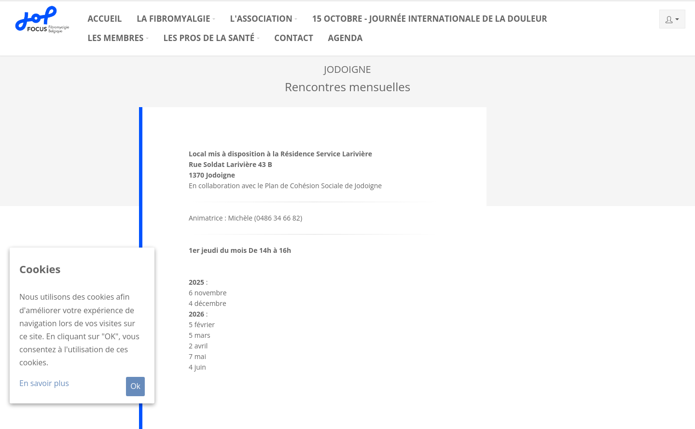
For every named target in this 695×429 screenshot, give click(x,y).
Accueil (104, 18)
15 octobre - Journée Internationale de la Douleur (429, 18)
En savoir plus (44, 383)
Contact (293, 37)
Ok (135, 386)
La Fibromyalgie (173, 18)
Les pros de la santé (209, 37)
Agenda (345, 37)
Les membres (115, 37)
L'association (261, 18)
